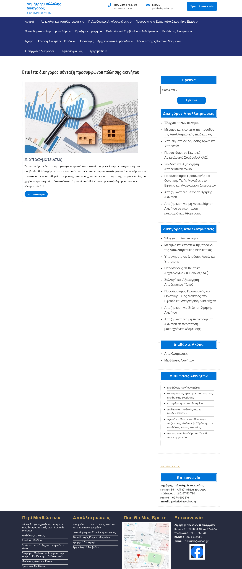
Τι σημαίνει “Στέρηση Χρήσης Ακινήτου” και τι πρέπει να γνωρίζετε (94, 526)
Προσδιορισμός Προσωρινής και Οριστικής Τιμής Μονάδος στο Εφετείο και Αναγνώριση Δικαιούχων (190, 181)
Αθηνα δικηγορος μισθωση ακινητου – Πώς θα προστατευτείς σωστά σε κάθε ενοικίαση (43, 527)
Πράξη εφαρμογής (87, 31)
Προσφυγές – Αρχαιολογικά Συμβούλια (104, 41)
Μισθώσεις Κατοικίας (33, 535)
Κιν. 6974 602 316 (123, 8)
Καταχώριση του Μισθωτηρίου (185, 403)
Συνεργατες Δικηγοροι (39, 51)
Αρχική (29, 21)
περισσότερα (36, 194)
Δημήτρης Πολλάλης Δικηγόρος (44, 6)
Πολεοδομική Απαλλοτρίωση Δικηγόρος (94, 532)
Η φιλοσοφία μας (72, 51)
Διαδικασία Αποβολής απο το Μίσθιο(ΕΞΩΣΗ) (184, 411)
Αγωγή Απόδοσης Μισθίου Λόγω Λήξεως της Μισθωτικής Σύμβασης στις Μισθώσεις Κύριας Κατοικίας (190, 423)
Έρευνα (191, 100)
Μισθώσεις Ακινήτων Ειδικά (183, 387)
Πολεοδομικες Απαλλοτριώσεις (108, 21)
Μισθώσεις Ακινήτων (175, 31)
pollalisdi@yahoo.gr (162, 8)
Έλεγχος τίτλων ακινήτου (181, 122)
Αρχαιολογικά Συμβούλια (86, 547)
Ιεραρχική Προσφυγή (84, 542)
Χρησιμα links (98, 51)
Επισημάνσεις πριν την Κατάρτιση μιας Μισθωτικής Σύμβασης (190, 395)
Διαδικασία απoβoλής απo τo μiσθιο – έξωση (43, 547)
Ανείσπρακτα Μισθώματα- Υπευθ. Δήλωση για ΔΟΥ (187, 435)
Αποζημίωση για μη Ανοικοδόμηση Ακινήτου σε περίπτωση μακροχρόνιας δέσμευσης (188, 208)
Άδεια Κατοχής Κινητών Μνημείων (159, 41)
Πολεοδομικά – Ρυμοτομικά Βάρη (47, 31)
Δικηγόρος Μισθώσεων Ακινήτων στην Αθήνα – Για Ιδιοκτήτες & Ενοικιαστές (43, 554)
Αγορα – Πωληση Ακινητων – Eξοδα (48, 41)
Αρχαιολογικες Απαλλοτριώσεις (61, 21)
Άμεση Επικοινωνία (202, 6)
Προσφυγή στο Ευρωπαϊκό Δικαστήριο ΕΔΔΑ (165, 21)
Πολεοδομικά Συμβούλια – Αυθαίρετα (130, 31)
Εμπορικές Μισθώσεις (34, 566)
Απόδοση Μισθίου (32, 540)
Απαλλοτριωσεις (170, 466)
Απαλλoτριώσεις (176, 353)
